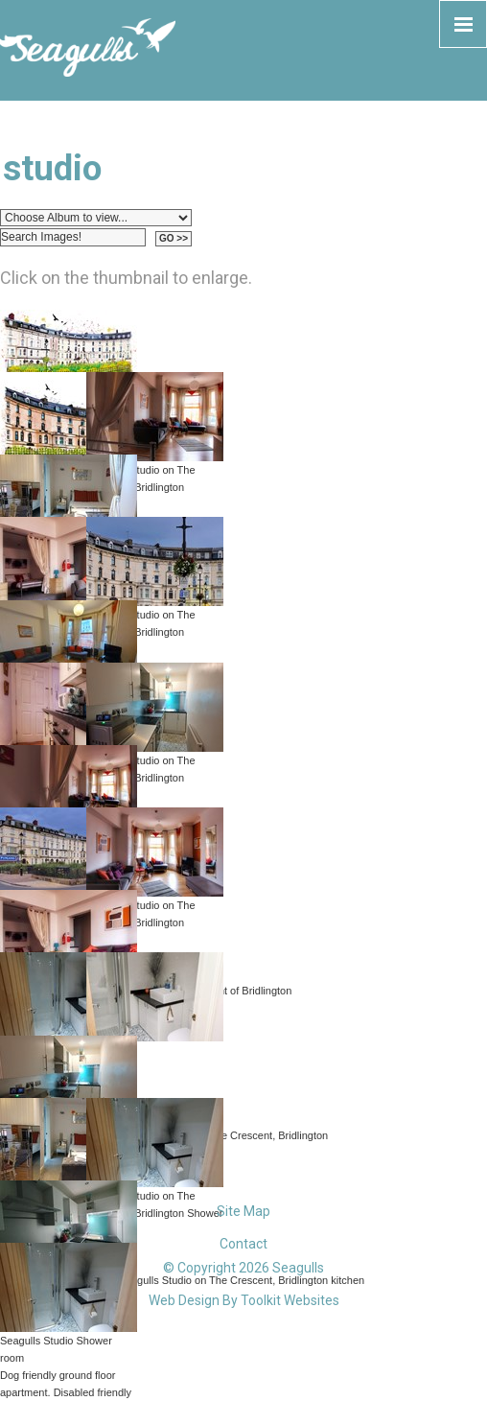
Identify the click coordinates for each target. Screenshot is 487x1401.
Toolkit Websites (290, 1300)
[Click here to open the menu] (463, 24)
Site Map (243, 1211)
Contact (243, 1243)
